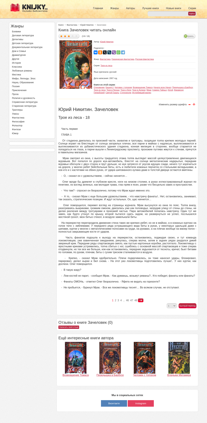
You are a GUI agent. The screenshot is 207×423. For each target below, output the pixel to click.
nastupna (140, 300)
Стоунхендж (125, 93)
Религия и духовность (23, 98)
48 (135, 300)
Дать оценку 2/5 (65, 36)
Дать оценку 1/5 (61, 36)
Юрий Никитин (87, 25)
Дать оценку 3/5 (69, 36)
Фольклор (17, 125)
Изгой (170, 90)
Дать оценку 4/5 (72, 36)
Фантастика (18, 117)
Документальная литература (27, 47)
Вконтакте (114, 403)
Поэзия (16, 86)
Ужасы (15, 113)
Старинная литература (24, 106)
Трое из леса (106, 65)
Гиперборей (99, 93)
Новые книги (173, 8)
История (16, 63)
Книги (60, 25)
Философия (18, 121)
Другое (15, 59)
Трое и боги (126, 90)
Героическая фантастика (123, 59)
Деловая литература (23, 35)
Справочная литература (25, 102)
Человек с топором (123, 87)
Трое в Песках (113, 90)
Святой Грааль (112, 93)
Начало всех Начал (162, 87)
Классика (17, 66)
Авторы (130, 8)
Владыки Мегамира (179, 375)
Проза (15, 94)
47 (131, 300)
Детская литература (22, 43)
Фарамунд (178, 90)
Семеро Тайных (159, 90)
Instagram (140, 403)
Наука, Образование (23, 82)
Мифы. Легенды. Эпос (24, 78)
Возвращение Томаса (142, 87)
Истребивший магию (141, 93)
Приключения (19, 90)
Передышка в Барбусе (182, 87)
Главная (98, 8)
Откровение (99, 87)
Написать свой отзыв (68, 327)
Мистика (16, 74)
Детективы (17, 39)
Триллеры (17, 110)
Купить (190, 36)
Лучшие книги (150, 8)
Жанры (114, 8)
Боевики (16, 31)
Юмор (15, 133)
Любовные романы (22, 70)
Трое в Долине (138, 90)
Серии (192, 8)
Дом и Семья (19, 51)
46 (127, 300)
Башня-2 (109, 87)
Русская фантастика (144, 59)
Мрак (148, 90)
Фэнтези (16, 129)
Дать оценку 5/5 (76, 36)
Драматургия (19, 55)
